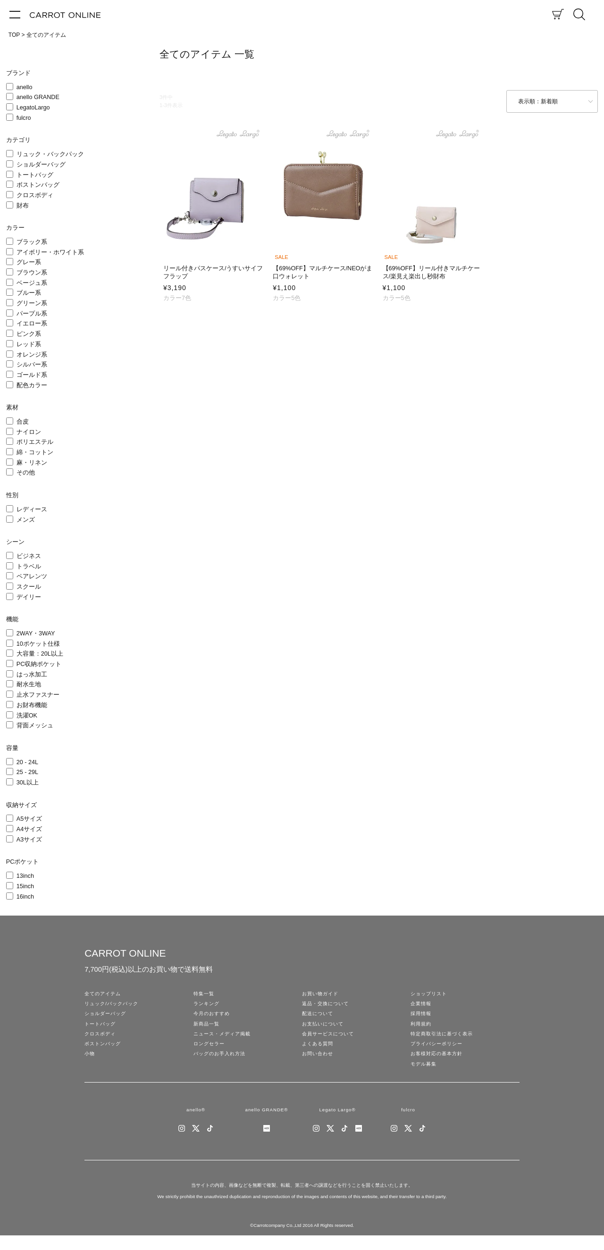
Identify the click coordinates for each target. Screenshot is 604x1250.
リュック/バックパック (113, 1006)
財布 (23, 205)
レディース (32, 509)
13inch (25, 876)
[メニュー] (14, 14)
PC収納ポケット (39, 664)
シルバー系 (32, 364)
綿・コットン (35, 452)
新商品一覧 (207, 1029)
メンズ (26, 520)
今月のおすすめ (213, 1017)
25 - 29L (27, 772)
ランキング (207, 1006)
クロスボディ (35, 195)
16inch (25, 896)
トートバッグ (35, 175)
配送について (319, 1017)
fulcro (24, 118)
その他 (26, 472)
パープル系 (32, 313)
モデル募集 (425, 1075)
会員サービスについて (330, 1040)
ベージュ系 (32, 283)
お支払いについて (324, 1029)
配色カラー (32, 385)
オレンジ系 (32, 354)
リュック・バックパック (50, 154)
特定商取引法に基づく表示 (444, 1040)
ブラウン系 (32, 272)
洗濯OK (27, 715)
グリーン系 (32, 303)
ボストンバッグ (38, 185)
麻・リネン (32, 462)
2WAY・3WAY (36, 633)
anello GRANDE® (266, 1123)
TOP (14, 35)
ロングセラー (210, 1052)
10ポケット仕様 (38, 644)
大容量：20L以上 (40, 653)
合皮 (23, 421)
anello (25, 87)
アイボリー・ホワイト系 (50, 252)
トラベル (29, 566)
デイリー (29, 597)
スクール (29, 586)
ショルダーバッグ (41, 164)
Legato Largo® (337, 1123)
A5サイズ (29, 819)
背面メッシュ (35, 725)
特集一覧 (204, 994)
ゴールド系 (32, 375)
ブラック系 (32, 242)
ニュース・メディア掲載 (224, 1040)
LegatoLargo (33, 107)
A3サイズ (29, 839)
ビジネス (29, 556)
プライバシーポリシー (439, 1052)
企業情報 (422, 1006)
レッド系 (29, 344)
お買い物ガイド (322, 994)
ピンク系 (29, 334)
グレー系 (29, 262)
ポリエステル (35, 442)
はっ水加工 (32, 674)
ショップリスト (430, 994)
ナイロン (29, 432)
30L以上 (28, 782)
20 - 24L (27, 762)
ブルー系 (29, 293)
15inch (25, 886)
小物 (90, 1064)
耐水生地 (29, 684)
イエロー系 (32, 323)
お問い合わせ (319, 1064)
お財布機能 (32, 705)
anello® (195, 1123)
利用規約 (422, 1029)
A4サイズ (29, 829)
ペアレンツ (32, 576)
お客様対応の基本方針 (439, 1064)
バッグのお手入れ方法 (221, 1064)
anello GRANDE (38, 97)
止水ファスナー (38, 695)
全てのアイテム (46, 35)
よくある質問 (319, 1052)
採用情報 (422, 1017)
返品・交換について (327, 1006)
